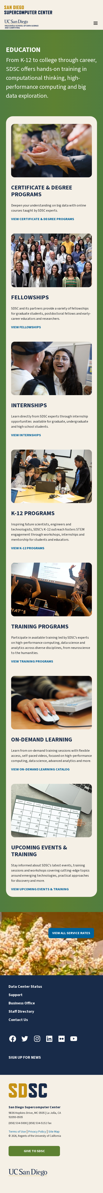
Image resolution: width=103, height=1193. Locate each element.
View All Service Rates (71, 933)
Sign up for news (25, 1057)
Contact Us (18, 1019)
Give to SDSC (34, 1151)
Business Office (22, 1003)
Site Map (54, 1132)
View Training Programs (32, 661)
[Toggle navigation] (95, 24)
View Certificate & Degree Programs (42, 219)
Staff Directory (21, 1011)
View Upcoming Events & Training (40, 889)
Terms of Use (17, 1132)
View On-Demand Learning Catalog (40, 769)
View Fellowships (26, 327)
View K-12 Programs (27, 548)
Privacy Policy (37, 1132)
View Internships (26, 435)
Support (15, 995)
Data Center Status (25, 986)
